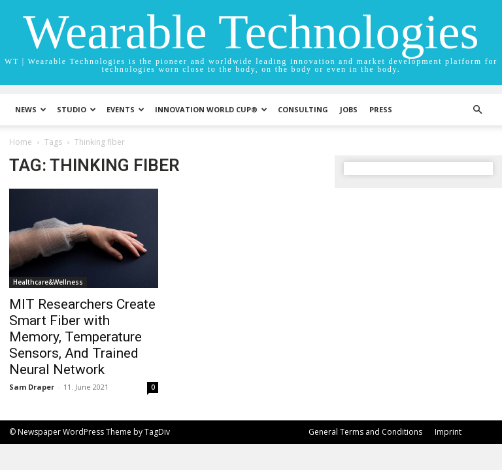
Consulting (303, 109)
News (30, 109)
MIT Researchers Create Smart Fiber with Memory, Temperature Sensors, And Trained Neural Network (82, 336)
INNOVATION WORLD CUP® (211, 109)
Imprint (448, 431)
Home (20, 142)
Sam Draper (31, 387)
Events (125, 109)
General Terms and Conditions (365, 431)
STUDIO (76, 109)
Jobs (349, 109)
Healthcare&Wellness (48, 282)
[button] (477, 110)
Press (380, 109)
